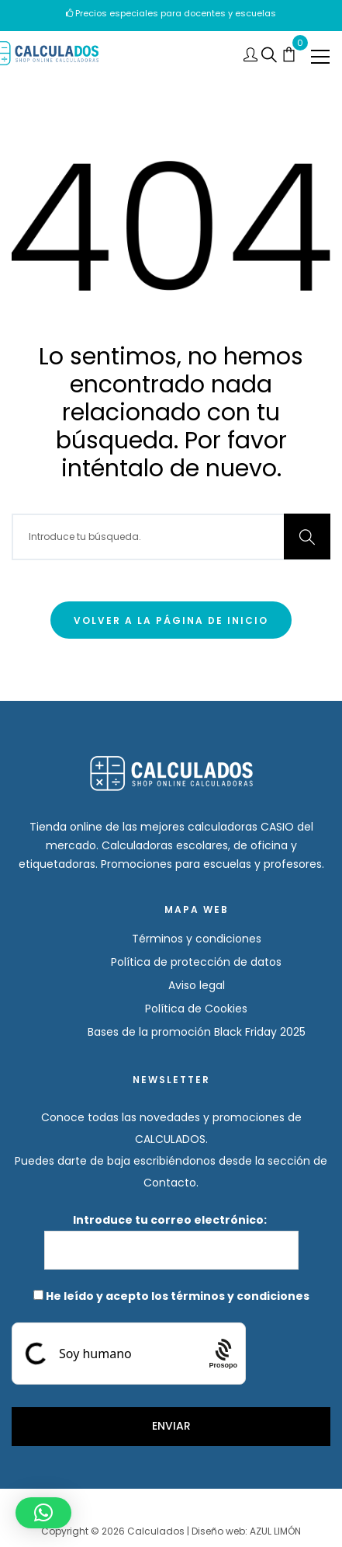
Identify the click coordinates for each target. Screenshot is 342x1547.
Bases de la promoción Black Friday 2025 (197, 1032)
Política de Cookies (196, 1008)
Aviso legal (196, 985)
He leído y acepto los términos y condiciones (177, 1296)
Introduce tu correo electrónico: (171, 1241)
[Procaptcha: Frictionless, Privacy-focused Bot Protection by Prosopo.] (223, 1353)
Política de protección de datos (196, 962)
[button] (43, 1512)
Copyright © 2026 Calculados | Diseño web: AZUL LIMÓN (171, 1531)
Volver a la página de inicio (171, 620)
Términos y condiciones (196, 938)
